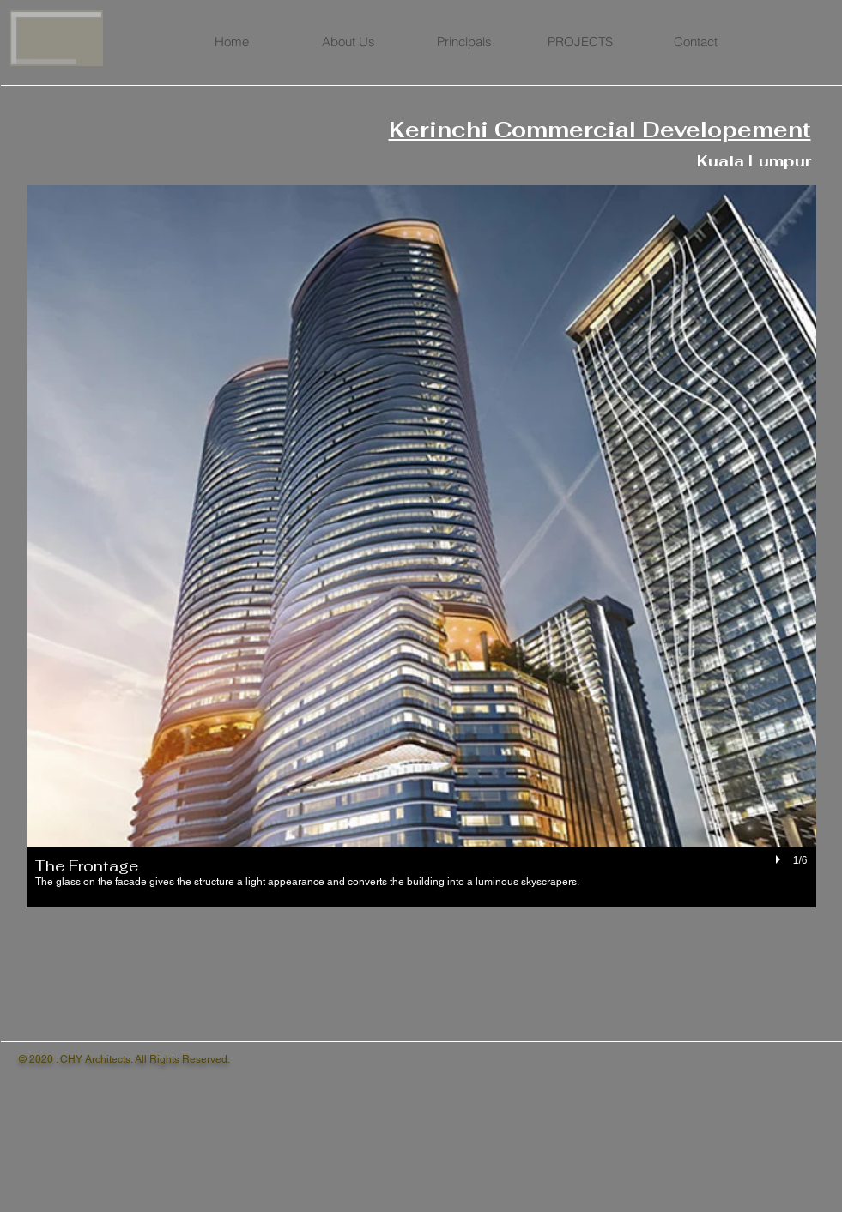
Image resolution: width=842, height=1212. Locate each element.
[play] (780, 860)
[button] (421, 546)
